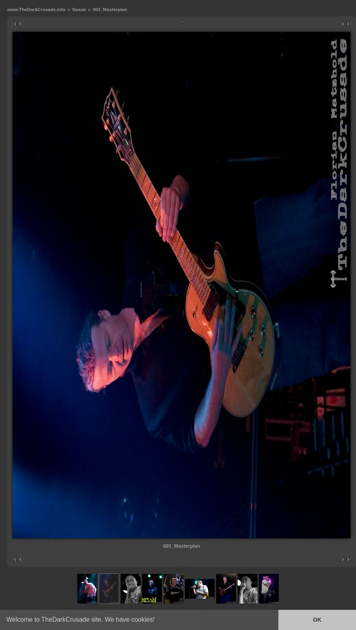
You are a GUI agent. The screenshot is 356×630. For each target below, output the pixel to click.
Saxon (79, 9)
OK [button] (317, 620)
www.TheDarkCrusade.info (36, 9)
